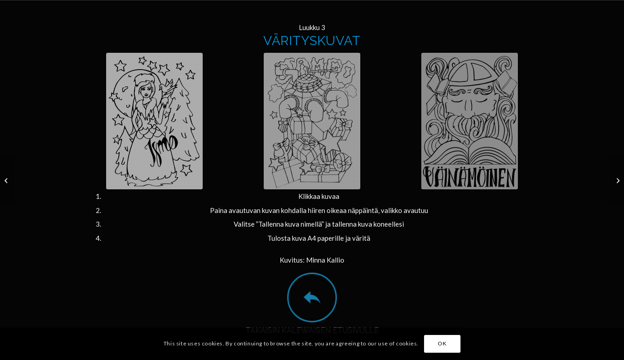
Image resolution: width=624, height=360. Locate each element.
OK (442, 343)
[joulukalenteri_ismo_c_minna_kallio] (154, 121)
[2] (7, 180)
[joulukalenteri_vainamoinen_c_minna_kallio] (469, 121)
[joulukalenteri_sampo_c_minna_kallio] (312, 121)
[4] (617, 180)
